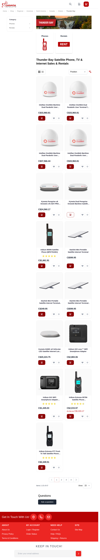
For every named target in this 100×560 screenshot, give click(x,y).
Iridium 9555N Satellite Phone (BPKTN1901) (50, 251)
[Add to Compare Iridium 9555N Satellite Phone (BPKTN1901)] (59, 266)
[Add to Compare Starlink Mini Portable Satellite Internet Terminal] (87, 266)
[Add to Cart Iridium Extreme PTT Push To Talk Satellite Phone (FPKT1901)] (41, 467)
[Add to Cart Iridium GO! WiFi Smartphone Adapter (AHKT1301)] (41, 416)
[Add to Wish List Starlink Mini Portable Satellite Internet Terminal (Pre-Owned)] (54, 314)
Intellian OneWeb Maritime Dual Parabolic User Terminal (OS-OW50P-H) (49, 154)
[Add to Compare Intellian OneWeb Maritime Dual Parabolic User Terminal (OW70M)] (87, 166)
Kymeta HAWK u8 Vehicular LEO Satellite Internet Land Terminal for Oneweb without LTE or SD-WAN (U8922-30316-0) (49, 350)
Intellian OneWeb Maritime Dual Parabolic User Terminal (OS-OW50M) (49, 106)
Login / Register (32, 530)
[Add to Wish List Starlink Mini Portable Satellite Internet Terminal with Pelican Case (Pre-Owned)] (82, 314)
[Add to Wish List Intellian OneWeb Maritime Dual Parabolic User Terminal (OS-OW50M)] (54, 118)
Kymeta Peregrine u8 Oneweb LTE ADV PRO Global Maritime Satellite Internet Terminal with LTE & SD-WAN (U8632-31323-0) (49, 203)
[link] (51, 480)
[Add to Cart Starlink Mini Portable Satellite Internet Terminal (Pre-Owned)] (41, 314)
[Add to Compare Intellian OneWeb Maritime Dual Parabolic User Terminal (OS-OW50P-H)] (59, 166)
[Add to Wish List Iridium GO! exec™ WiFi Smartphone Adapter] (82, 362)
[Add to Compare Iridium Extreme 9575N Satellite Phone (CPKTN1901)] (87, 416)
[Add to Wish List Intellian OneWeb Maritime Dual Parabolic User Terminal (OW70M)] (82, 166)
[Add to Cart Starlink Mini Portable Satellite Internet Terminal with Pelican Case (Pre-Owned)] (70, 314)
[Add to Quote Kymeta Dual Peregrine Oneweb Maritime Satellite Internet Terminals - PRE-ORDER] (70, 214)
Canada (52, 11)
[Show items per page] (87, 485)
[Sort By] (78, 71)
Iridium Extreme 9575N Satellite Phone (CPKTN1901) (78, 398)
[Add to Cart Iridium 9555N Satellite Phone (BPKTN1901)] (41, 266)
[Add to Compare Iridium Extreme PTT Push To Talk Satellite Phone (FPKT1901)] (59, 467)
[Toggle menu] (93, 4)
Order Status (31, 534)
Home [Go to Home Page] (5, 11)
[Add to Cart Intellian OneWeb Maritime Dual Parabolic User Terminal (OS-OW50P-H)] (41, 166)
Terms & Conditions (10, 538)
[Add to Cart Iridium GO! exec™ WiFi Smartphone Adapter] (70, 362)
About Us (6, 530)
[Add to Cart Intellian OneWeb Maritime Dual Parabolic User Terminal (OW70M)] (70, 166)
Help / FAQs (56, 534)
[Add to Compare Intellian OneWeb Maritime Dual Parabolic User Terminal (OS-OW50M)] (59, 118)
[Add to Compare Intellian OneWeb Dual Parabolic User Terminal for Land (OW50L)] (87, 118)
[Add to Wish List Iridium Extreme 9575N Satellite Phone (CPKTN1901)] (82, 416)
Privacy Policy (8, 534)
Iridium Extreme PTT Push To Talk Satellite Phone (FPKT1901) (49, 452)
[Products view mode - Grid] (39, 71)
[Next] (76, 480)
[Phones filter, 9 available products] (19, 24)
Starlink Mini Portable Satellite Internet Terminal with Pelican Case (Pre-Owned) (78, 302)
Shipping (54, 538)
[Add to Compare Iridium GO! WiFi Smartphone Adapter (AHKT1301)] (59, 416)
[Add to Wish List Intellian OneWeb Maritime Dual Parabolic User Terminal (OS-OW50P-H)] (54, 166)
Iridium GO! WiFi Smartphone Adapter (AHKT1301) (49, 398)
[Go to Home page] (9, 4)
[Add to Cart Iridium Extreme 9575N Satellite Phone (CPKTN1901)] (70, 416)
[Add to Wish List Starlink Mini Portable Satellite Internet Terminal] (82, 266)
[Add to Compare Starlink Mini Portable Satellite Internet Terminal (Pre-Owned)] (59, 314)
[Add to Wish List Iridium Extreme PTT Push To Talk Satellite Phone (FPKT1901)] (54, 467)
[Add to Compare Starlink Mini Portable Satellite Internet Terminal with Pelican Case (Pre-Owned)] (87, 314)
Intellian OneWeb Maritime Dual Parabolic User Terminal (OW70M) (78, 154)
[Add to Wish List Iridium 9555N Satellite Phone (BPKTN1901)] (54, 266)
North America (41, 11)
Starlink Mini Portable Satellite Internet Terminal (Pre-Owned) (49, 302)
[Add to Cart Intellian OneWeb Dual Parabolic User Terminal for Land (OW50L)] (70, 118)
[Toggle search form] (70, 4)
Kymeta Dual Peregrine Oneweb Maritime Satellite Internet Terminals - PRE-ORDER (78, 203)
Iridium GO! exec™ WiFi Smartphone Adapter (78, 350)
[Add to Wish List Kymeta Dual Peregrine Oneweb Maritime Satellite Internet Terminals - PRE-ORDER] (82, 215)
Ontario (60, 11)
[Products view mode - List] (42, 71)
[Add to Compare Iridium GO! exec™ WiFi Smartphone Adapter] (87, 362)
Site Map (78, 530)
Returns (63, 538)
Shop (12, 11)
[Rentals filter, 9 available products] (19, 28)
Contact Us (55, 530)
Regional (20, 11)
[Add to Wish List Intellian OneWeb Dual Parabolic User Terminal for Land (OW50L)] (82, 118)
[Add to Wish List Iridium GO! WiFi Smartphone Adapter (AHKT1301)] (54, 416)
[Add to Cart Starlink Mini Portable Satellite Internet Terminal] (70, 266)
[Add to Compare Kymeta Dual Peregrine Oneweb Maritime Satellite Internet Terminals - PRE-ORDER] (87, 215)
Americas (29, 11)
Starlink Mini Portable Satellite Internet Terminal (78, 251)
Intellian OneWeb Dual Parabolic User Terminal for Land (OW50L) (78, 106)
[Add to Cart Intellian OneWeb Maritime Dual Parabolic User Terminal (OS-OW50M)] (41, 118)
